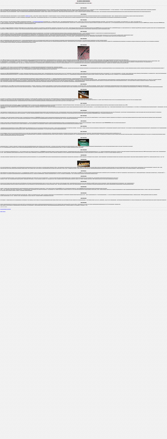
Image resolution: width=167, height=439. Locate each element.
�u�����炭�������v (38, 21)
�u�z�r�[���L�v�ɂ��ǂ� (5, 209)
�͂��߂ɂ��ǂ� (2, 211)
